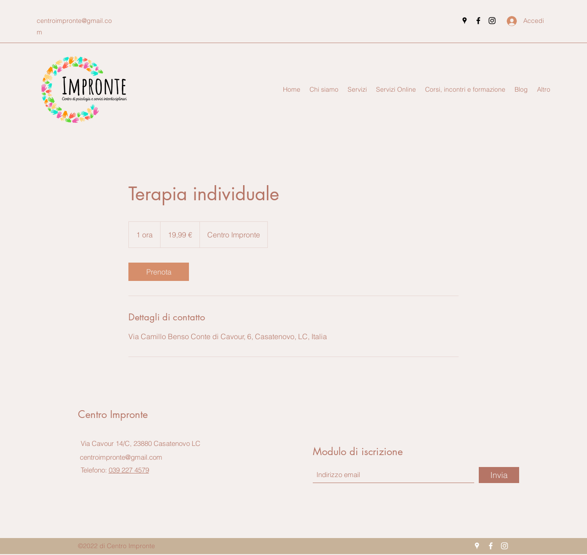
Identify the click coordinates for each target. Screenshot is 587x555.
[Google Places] (464, 20)
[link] (158, 272)
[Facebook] (478, 20)
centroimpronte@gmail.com (121, 457)
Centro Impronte (113, 414)
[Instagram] (492, 20)
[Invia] (499, 475)
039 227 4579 (129, 470)
